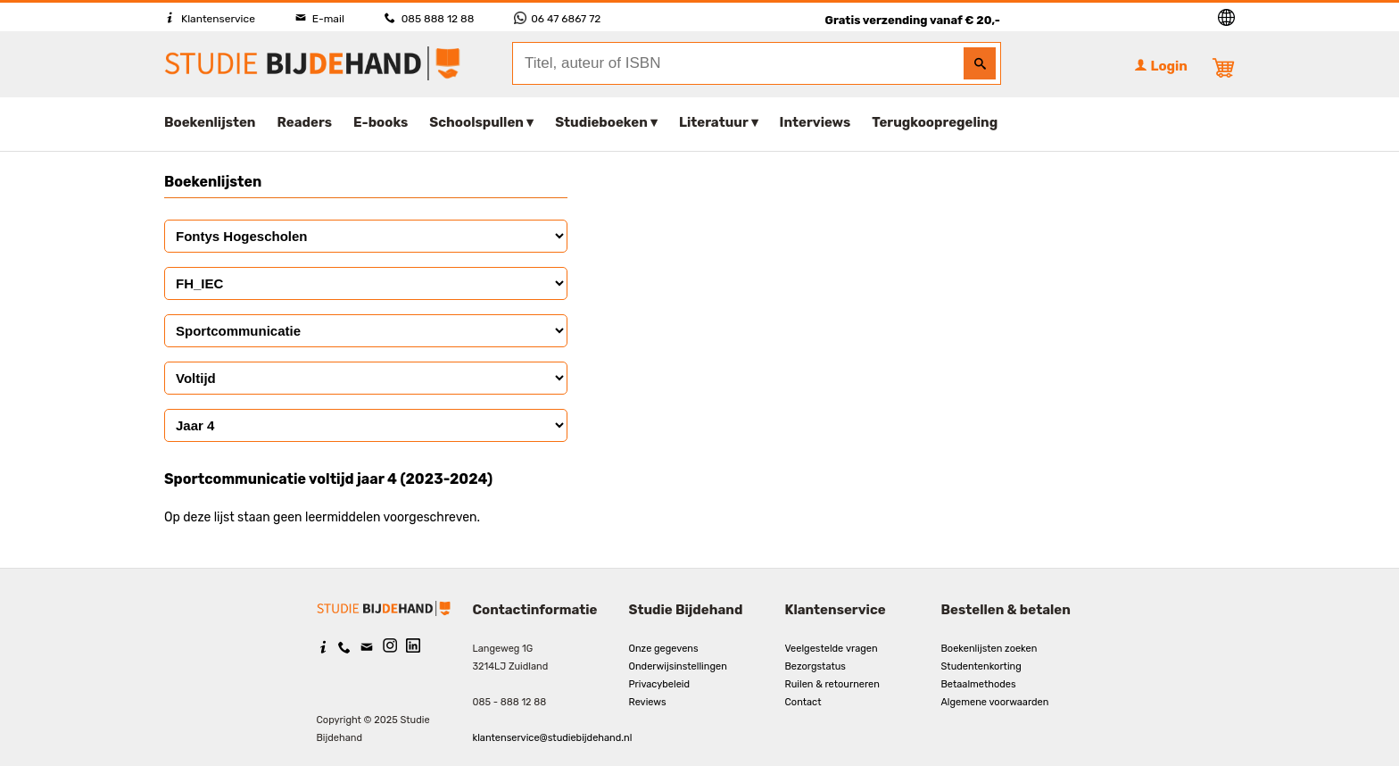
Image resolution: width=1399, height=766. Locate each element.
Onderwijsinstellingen (678, 666)
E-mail (319, 18)
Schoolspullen (476, 122)
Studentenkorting (981, 666)
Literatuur (713, 122)
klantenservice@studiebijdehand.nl (553, 738)
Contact (803, 702)
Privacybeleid (660, 684)
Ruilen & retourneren (832, 684)
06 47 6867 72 (557, 18)
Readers (305, 122)
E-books (380, 122)
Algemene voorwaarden (995, 702)
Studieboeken (601, 122)
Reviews (647, 702)
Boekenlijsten (210, 122)
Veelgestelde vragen (831, 648)
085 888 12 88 (429, 18)
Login (1161, 66)
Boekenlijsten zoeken (989, 648)
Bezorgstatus (815, 666)
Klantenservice (209, 18)
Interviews (815, 122)
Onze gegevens (664, 648)
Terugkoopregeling (935, 122)
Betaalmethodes (978, 684)
